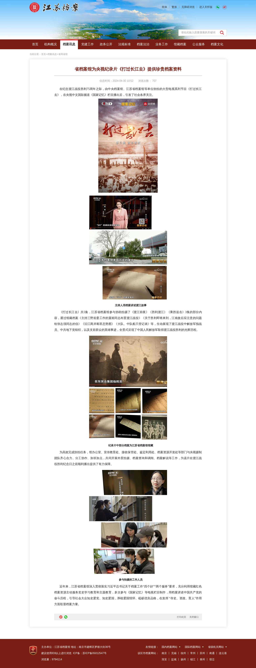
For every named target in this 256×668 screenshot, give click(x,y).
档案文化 (217, 44)
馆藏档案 (180, 44)
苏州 (202, 653)
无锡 (173, 653)
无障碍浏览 (188, 7)
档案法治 (143, 44)
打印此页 (181, 617)
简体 (164, 7)
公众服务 (198, 44)
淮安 (164, 659)
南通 (212, 653)
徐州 (183, 653)
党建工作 (87, 44)
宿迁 (212, 659)
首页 (35, 44)
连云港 (223, 653)
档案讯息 (69, 44)
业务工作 (161, 44)
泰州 (202, 659)
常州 (192, 653)
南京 (164, 653)
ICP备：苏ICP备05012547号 (90, 653)
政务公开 (106, 44)
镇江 (192, 659)
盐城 (173, 659)
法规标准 (124, 44)
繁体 (174, 7)
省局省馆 (63, 54)
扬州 (183, 659)
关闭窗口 (194, 617)
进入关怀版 (205, 7)
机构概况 (50, 44)
